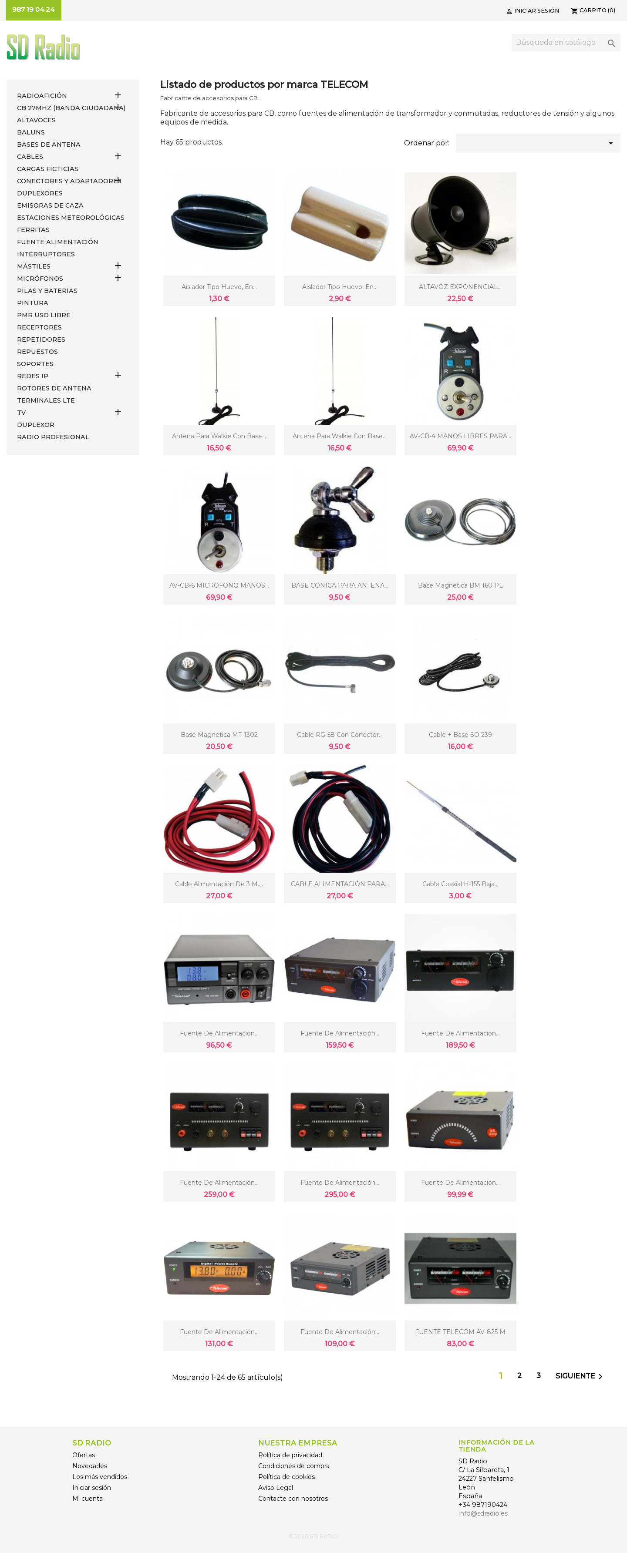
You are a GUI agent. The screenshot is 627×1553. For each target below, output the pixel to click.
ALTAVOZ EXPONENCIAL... (460, 287)
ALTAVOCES (36, 120)
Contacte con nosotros (293, 1499)
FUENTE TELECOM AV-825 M (460, 1332)
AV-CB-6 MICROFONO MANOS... (219, 585)
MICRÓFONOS (40, 278)
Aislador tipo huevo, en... (219, 287)
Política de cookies (286, 1477)
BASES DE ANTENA (49, 144)
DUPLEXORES (40, 193)
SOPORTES (35, 364)
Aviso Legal (275, 1488)
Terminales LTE (46, 400)
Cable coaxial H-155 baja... (460, 884)
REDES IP (32, 376)
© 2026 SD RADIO (313, 1536)
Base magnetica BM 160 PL (460, 585)
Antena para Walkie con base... (219, 436)
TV (21, 413)
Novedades (89, 1466)
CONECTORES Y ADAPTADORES (69, 181)
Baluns (31, 132)
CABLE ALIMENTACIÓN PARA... (340, 884)
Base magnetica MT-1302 (219, 735)
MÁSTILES (34, 266)
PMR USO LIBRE (44, 315)
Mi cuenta (87, 1499)
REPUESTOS (37, 352)
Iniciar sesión (91, 1488)
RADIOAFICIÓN (42, 96)
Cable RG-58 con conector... (340, 735)
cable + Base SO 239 (460, 735)
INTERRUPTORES (46, 254)
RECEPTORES (39, 327)
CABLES (30, 157)
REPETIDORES (41, 339)
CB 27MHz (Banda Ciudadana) (71, 108)
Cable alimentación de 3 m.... (219, 884)
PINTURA (32, 303)
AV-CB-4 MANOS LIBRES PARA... (460, 436)
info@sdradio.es (483, 1513)
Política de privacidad (290, 1455)
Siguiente (581, 1376)
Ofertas (83, 1455)
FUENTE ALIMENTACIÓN (57, 242)
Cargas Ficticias (47, 169)
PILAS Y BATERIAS (47, 291)
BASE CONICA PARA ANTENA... (339, 585)
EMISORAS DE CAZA (50, 205)
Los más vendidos (99, 1477)
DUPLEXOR (35, 425)
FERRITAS (33, 230)
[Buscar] (566, 42)
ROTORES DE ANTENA (54, 388)
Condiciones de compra (294, 1466)
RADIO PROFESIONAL (53, 437)
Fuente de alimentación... (219, 1033)
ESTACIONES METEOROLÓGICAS (71, 218)
